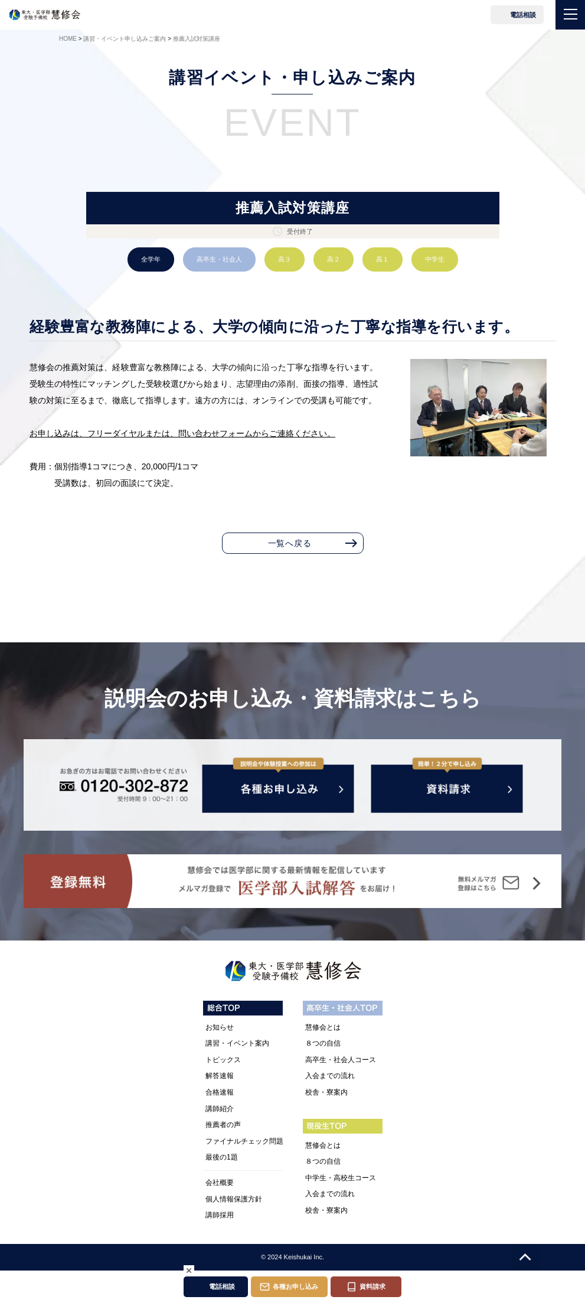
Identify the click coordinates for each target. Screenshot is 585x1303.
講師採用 (219, 1215)
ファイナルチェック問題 (244, 1141)
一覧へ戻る (290, 543)
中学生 (435, 259)
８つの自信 (323, 1043)
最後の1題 (221, 1157)
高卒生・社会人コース (340, 1060)
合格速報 (219, 1092)
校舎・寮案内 (326, 1092)
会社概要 (219, 1182)
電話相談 (523, 14)
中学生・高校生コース (340, 1178)
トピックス (223, 1060)
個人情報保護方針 (233, 1199)
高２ (333, 259)
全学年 (151, 259)
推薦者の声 (223, 1125)
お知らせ (219, 1027)
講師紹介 (219, 1109)
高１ (382, 259)
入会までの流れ (330, 1076)
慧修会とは (323, 1027)
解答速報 (219, 1076)
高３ (284, 259)
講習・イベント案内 (237, 1043)
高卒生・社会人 (219, 259)
